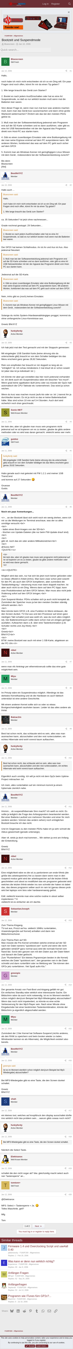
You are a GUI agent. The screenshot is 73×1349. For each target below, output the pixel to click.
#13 (70, 920)
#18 (70, 1137)
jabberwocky (13, 1253)
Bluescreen (9, 44)
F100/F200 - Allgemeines (30, 1253)
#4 (71, 422)
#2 (71, 185)
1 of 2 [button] (27, 1226)
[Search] (69, 4)
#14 (70, 985)
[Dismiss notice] (68, 12)
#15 (70, 1029)
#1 (71, 71)
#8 (71, 688)
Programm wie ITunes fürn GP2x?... (29, 1296)
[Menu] (4, 4)
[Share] (66, 71)
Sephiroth (12, 1287)
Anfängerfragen (17, 1284)
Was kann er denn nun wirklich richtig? (31, 1261)
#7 (71, 662)
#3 (71, 343)
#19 (70, 1168)
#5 (71, 451)
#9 (71, 729)
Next (38, 1226)
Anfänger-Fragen (18, 1272)
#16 (70, 1060)
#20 (70, 1194)
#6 (71, 507)
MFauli (11, 1276)
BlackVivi (11, 1299)
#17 (70, 1110)
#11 (70, 807)
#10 (70, 758)
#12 (70, 868)
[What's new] (64, 4)
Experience (12, 1264)
